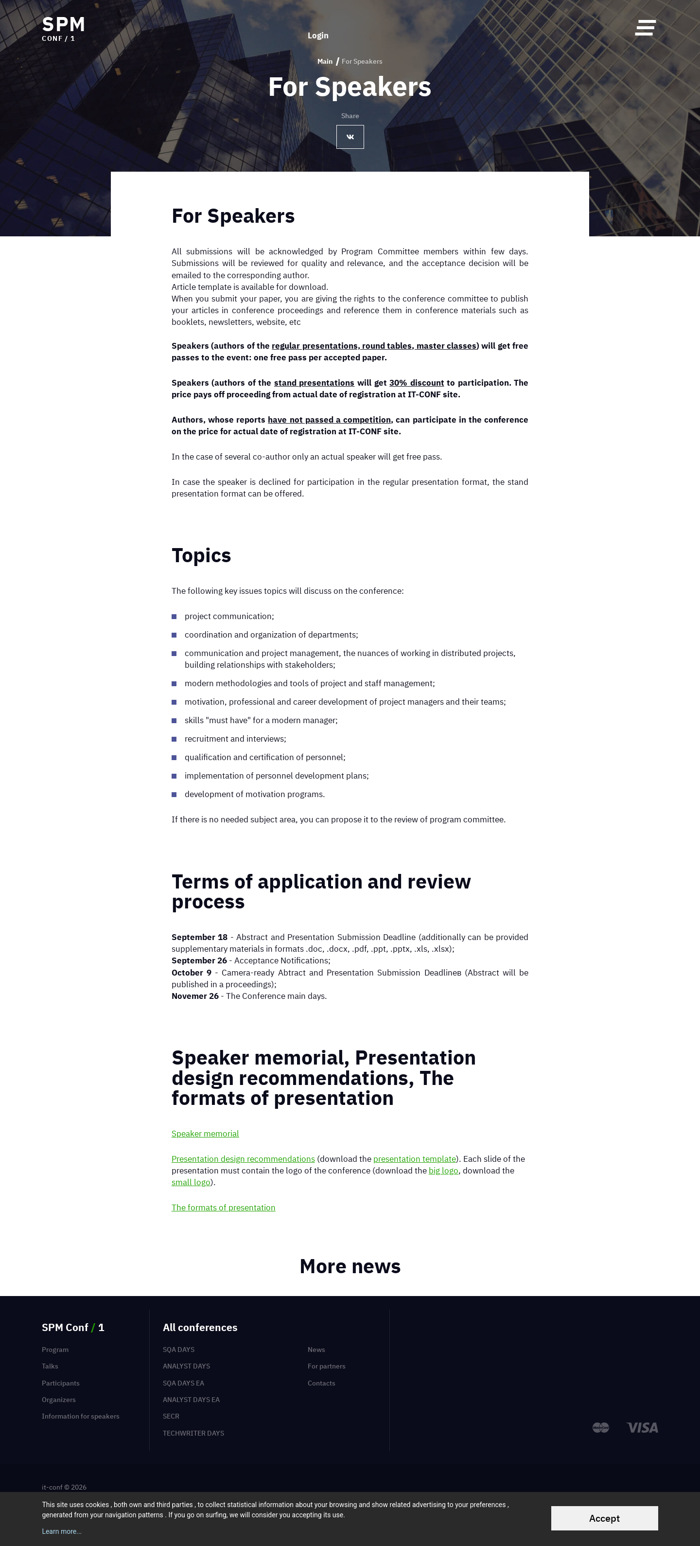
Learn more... (62, 1531)
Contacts (321, 1383)
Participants (61, 1383)
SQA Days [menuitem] (178, 1349)
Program (55, 1349)
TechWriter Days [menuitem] (193, 1433)
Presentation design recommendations (243, 1158)
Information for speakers (81, 1416)
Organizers (59, 1399)
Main (324, 61)
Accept (604, 1518)
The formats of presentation (224, 1207)
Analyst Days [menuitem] (186, 1366)
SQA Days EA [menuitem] (183, 1383)
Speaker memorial (205, 1133)
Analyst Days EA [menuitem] (191, 1399)
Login (318, 27)
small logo (191, 1182)
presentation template (414, 1158)
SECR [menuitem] (171, 1416)
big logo (443, 1170)
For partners (327, 1366)
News (316, 1349)
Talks (50, 1366)
